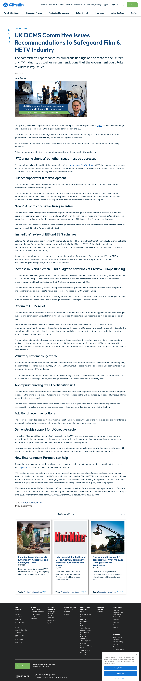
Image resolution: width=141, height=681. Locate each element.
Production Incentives (32, 503)
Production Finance (34, 13)
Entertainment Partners (117, 638)
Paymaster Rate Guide (19, 636)
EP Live (17, 627)
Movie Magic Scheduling (51, 616)
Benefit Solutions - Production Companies (85, 636)
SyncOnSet (50, 623)
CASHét (115, 644)
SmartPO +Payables (21, 630)
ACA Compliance (85, 640)
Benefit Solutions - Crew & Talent (85, 631)
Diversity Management (84, 620)
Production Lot (79, 5)
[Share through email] (9, 42)
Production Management (59, 13)
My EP (82, 611)
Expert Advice (35, 614)
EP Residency (19, 639)
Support (105, 5)
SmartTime (18, 619)
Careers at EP (117, 625)
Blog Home (21, 28)
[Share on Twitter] (9, 34)
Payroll (17, 611)
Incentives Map (46, 5)
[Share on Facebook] (9, 38)
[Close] (137, 662)
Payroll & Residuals (11, 13)
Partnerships (117, 617)
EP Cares (83, 643)
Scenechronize (51, 620)
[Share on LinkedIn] (9, 30)
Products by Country (94, 5)
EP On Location (19, 622)
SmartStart (18, 617)
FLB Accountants (118, 649)
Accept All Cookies (120, 675)
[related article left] (121, 516)
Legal (35, 675)
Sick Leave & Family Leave (86, 646)
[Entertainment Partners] (13, 5)
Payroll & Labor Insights (84, 624)
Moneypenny (18, 642)
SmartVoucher (84, 617)
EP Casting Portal (85, 614)
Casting (134, 13)
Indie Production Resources (36, 617)
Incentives (99, 13)
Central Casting (85, 628)
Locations (116, 622)
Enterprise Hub (82, 13)
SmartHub (67, 614)
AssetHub (67, 611)
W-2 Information (85, 650)
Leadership (116, 619)
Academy (69, 5)
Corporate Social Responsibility (118, 613)
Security (115, 627)
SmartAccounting (20, 625)
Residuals (17, 614)
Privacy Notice (43, 675)
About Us (116, 610)
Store (62, 5)
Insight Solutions (117, 13)
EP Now (56, 5)
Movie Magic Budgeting (51, 612)
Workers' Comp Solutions (84, 653)
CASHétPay (18, 632)
